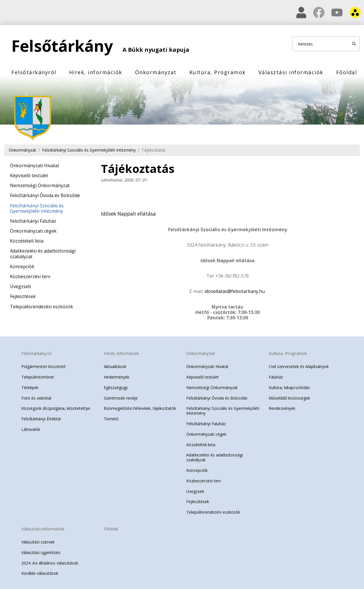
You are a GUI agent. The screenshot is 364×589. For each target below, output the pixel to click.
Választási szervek (38, 540)
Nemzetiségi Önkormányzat (40, 185)
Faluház (276, 376)
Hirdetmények (116, 376)
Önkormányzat (156, 72)
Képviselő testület (29, 175)
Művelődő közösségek (289, 396)
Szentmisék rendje (121, 396)
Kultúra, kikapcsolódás (289, 386)
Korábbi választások (39, 572)
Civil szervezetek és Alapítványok (299, 365)
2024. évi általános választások (49, 561)
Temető (111, 417)
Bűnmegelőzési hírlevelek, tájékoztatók (140, 407)
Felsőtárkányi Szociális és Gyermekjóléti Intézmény (89, 150)
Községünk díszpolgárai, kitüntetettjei (55, 407)
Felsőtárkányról (33, 72)
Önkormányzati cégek (33, 231)
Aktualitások (115, 365)
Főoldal (346, 72)
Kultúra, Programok (217, 72)
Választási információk (290, 72)
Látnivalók (30, 428)
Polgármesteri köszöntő (43, 365)
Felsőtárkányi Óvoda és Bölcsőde (45, 195)
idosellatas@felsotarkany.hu (234, 290)
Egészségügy (116, 386)
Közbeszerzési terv (30, 276)
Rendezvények (282, 407)
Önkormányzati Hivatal (34, 165)
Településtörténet (37, 376)
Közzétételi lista (27, 241)
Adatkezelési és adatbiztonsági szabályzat (43, 253)
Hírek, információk (95, 72)
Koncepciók (22, 266)
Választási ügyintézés (40, 551)
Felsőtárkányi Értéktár (41, 417)
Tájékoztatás (154, 150)
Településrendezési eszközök (41, 306)
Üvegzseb (20, 286)
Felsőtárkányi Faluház (33, 221)
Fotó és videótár (36, 396)
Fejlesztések (23, 296)
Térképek (29, 386)
